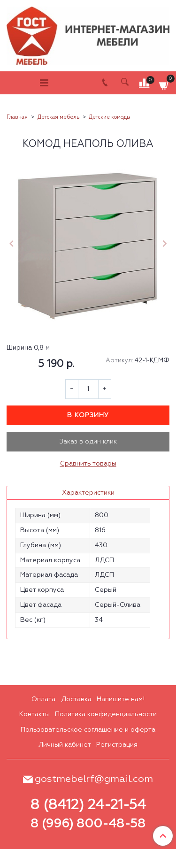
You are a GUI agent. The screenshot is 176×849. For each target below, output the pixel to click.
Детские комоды (109, 117)
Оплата (43, 699)
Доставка (76, 699)
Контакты (34, 714)
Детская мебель (58, 117)
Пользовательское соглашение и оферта (88, 730)
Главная (17, 117)
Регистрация (117, 745)
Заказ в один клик (88, 441)
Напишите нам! (121, 699)
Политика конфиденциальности (106, 714)
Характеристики (88, 493)
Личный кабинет (64, 745)
